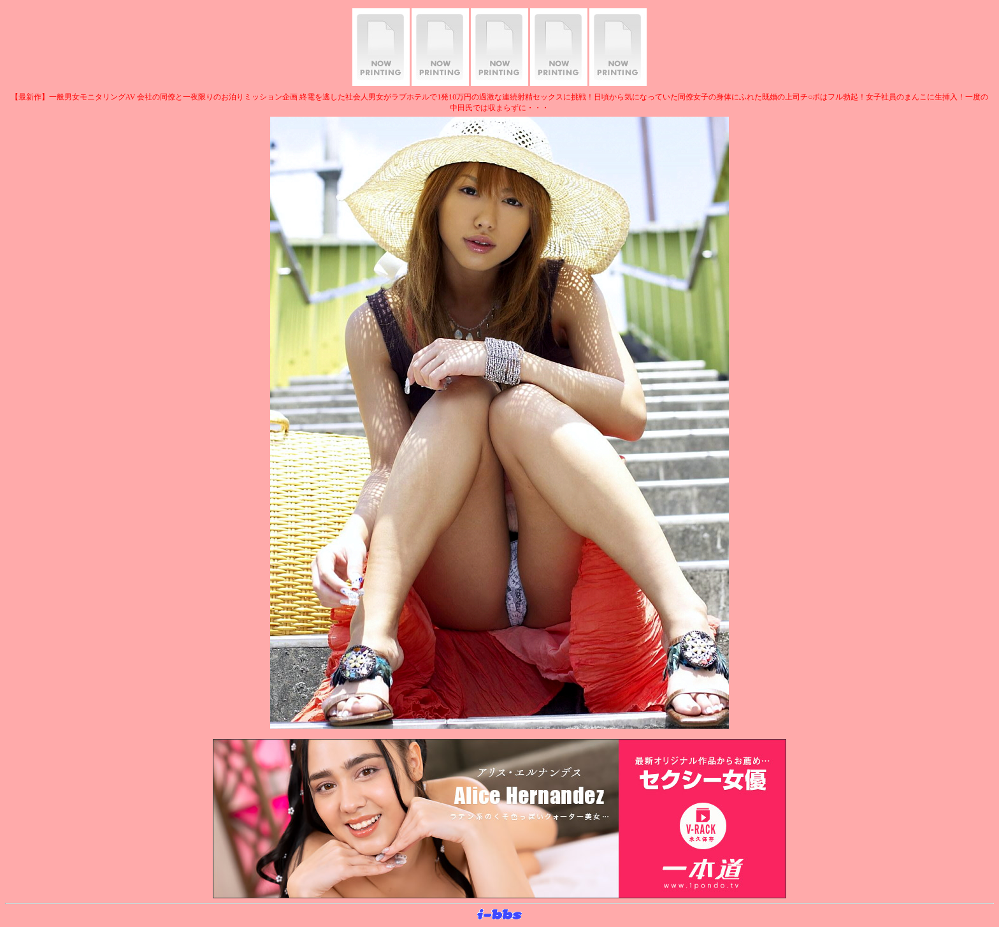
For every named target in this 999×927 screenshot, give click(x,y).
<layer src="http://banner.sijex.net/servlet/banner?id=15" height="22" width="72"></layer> (499, 915)
